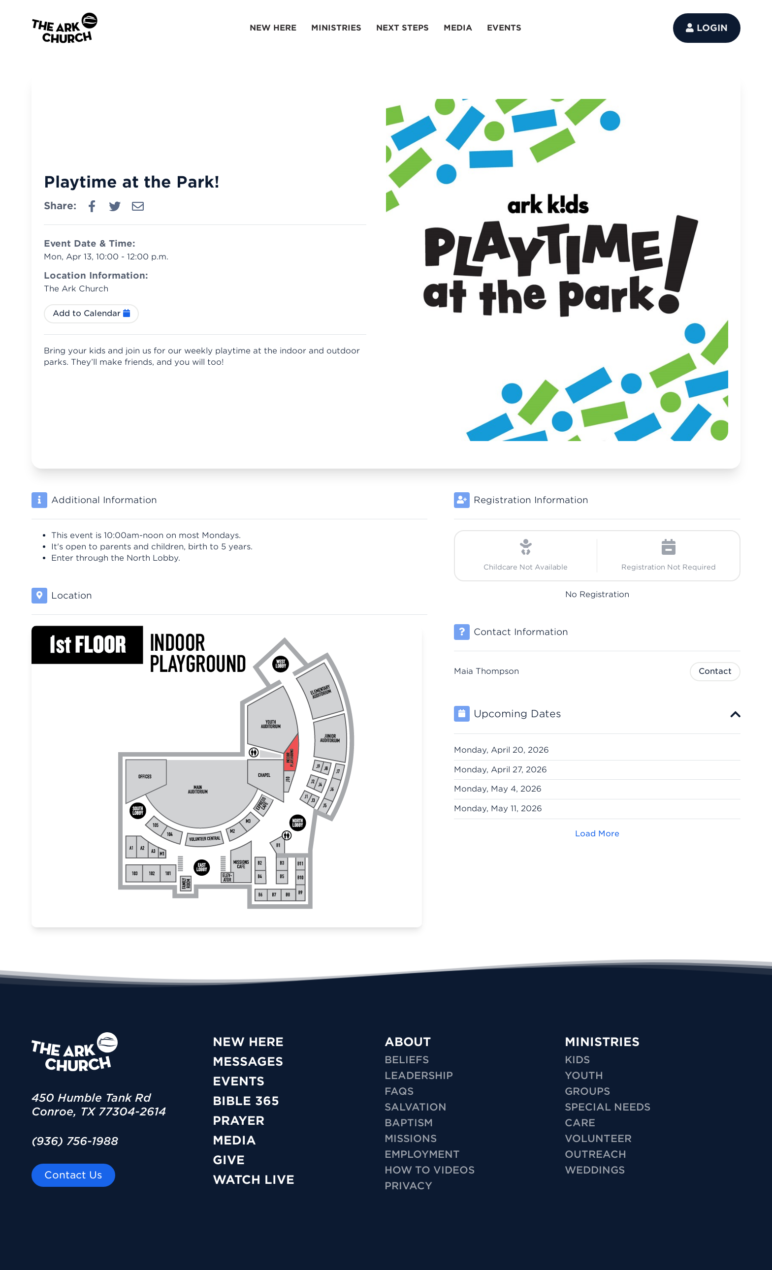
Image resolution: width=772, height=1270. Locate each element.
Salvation (416, 1107)
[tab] (597, 714)
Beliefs (407, 1060)
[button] (597, 714)
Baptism (409, 1123)
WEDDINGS (595, 1170)
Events (238, 1081)
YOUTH (584, 1075)
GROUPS (587, 1091)
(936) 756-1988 (75, 1141)
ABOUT (408, 1042)
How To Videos (430, 1170)
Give (229, 1160)
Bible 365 (246, 1101)
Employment (422, 1154)
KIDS (577, 1060)
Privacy (408, 1186)
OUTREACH (595, 1154)
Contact (715, 671)
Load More (597, 833)
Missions (411, 1138)
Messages (248, 1061)
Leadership (419, 1075)
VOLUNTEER (598, 1138)
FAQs (399, 1091)
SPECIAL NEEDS (607, 1107)
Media (234, 1140)
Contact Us (73, 1175)
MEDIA (458, 27)
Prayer (238, 1120)
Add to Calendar (91, 313)
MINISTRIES (336, 27)
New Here (248, 1042)
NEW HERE (273, 27)
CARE (580, 1123)
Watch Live (253, 1180)
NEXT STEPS (402, 27)
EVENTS (504, 27)
